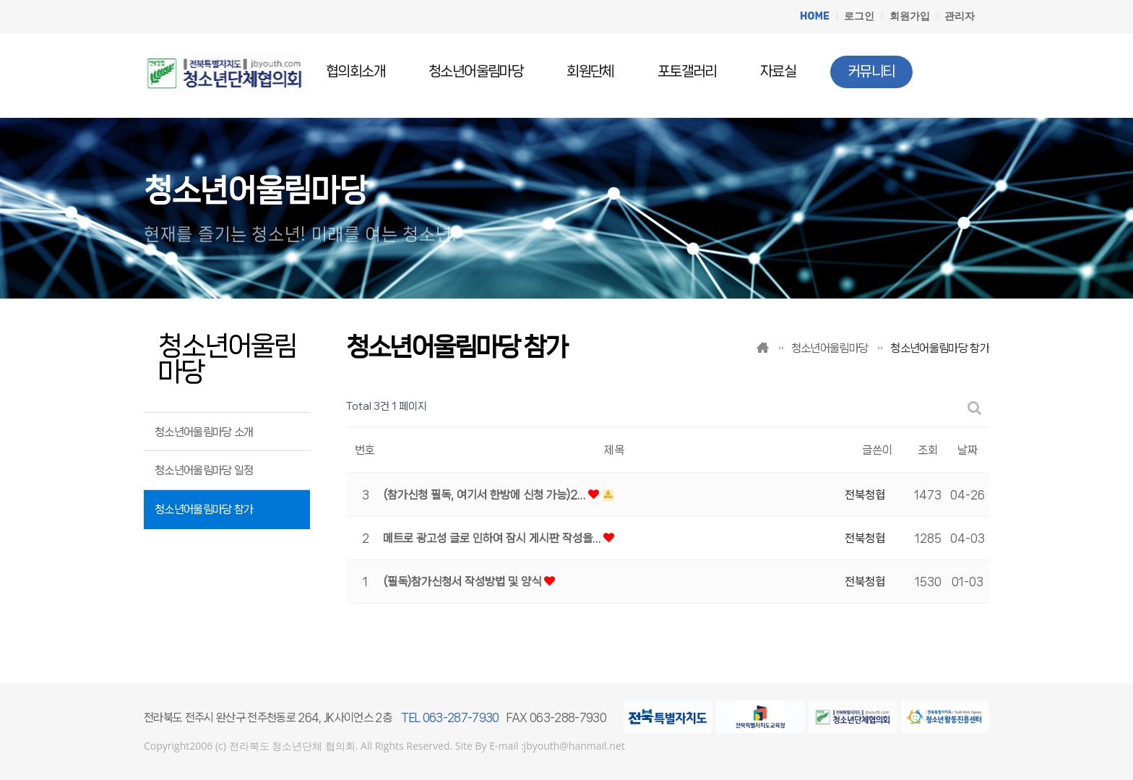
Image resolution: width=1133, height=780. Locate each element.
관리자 (959, 16)
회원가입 (909, 16)
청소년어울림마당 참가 (204, 509)
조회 (928, 450)
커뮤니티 (871, 71)
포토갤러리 (687, 71)
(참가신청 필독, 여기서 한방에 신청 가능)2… (485, 495)
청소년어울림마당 (475, 71)
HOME (815, 16)
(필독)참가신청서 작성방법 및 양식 (463, 581)
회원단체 (590, 71)
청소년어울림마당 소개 (204, 432)
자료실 (778, 71)
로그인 (859, 16)
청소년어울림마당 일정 (204, 470)
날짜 (967, 450)
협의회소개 (355, 71)
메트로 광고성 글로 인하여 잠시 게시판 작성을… (493, 538)
